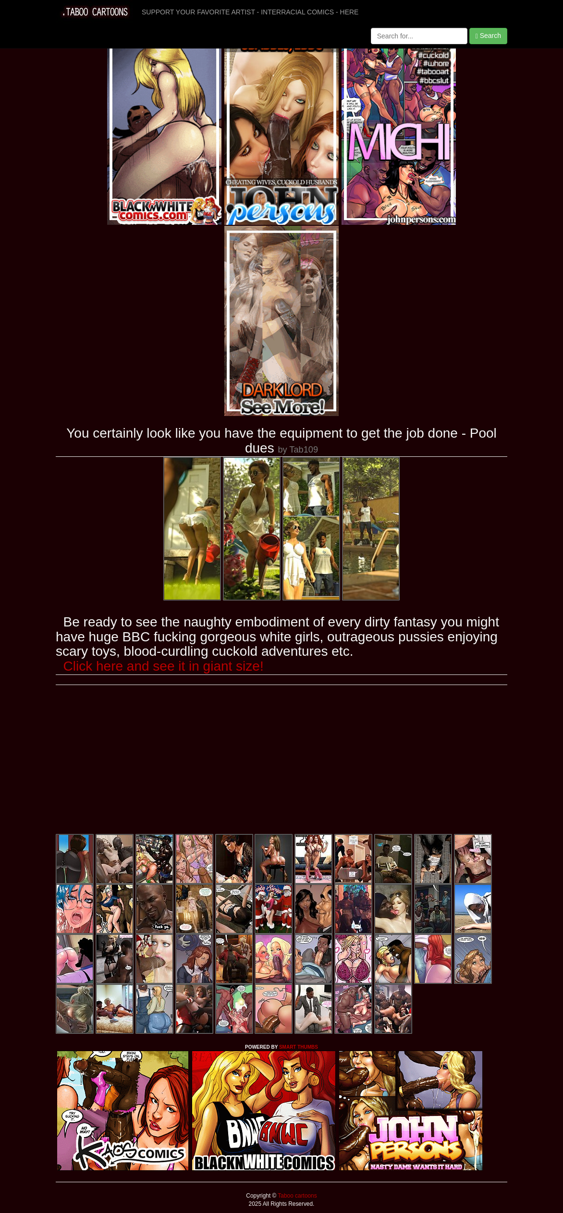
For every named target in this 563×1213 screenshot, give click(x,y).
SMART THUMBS (298, 1047)
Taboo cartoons (296, 1195)
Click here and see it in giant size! (163, 666)
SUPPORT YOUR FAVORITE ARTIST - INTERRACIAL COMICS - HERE (250, 12)
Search (488, 36)
